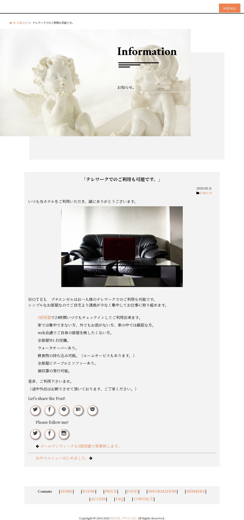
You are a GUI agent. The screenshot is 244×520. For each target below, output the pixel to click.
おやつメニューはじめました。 (62, 458)
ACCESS (98, 498)
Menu (230, 8)
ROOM (89, 491)
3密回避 (44, 317)
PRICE (111, 491)
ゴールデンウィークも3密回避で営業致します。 (81, 446)
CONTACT (143, 498)
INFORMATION (162, 491)
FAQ (119, 498)
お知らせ (22, 23)
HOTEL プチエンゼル (124, 518)
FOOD (132, 491)
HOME (66, 491)
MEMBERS (196, 491)
